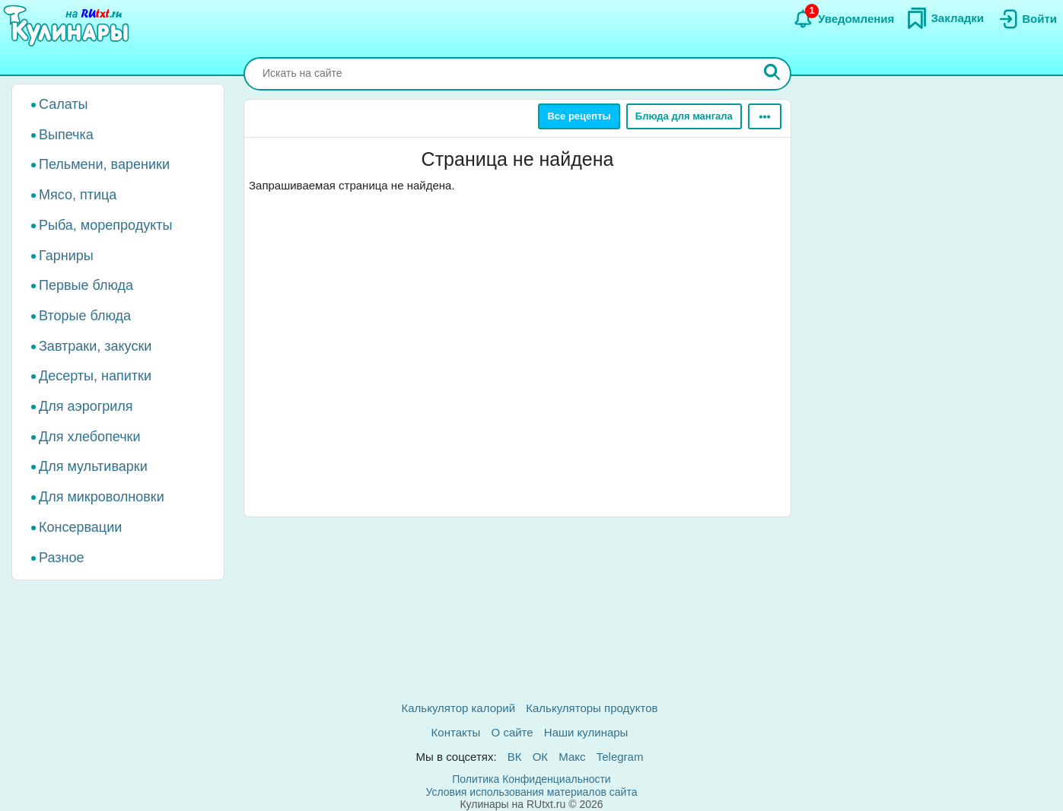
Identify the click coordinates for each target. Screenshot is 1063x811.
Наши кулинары (586, 732)
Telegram (620, 756)
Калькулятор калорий (459, 707)
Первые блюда (86, 285)
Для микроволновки (101, 496)
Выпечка (66, 134)
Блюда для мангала (684, 116)
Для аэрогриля (86, 406)
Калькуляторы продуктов (591, 707)
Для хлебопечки (90, 436)
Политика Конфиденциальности (531, 779)
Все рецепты (578, 116)
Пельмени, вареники (104, 164)
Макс (572, 756)
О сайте (512, 732)
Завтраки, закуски (95, 346)
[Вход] (1026, 19)
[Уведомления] (843, 19)
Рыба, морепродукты (105, 225)
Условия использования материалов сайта (532, 792)
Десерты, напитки (95, 375)
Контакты (456, 732)
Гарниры (66, 255)
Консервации (80, 527)
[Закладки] (945, 18)
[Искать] (772, 73)
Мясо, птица (77, 194)
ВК (515, 756)
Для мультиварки (93, 466)
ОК (540, 756)
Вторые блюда (85, 315)
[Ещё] (764, 116)
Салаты (63, 104)
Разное (61, 557)
